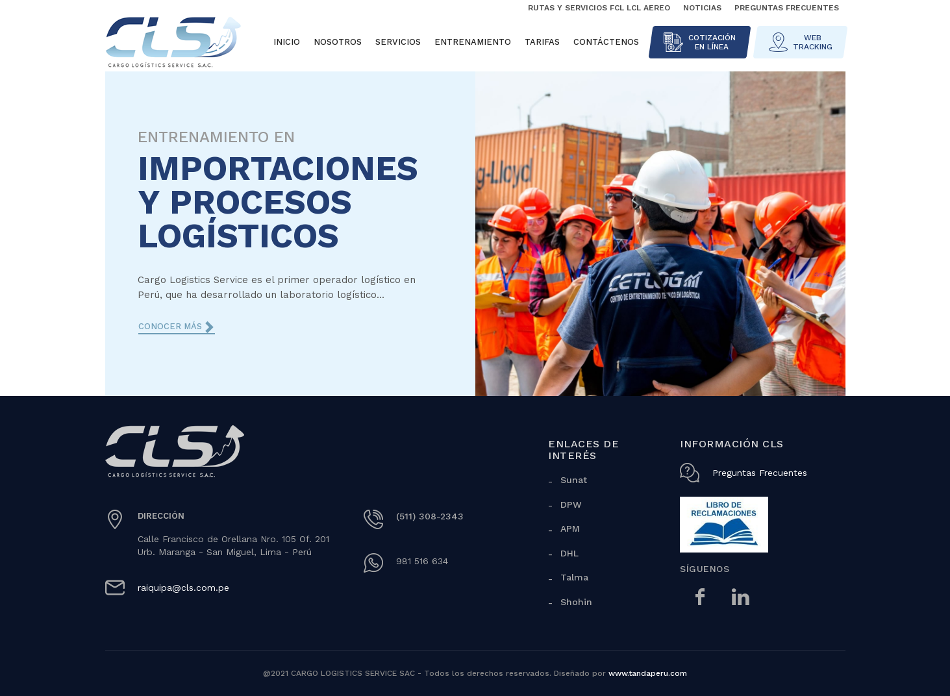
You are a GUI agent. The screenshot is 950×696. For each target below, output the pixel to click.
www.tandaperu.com (647, 673)
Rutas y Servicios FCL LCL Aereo (599, 7)
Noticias (702, 7)
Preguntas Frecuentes (786, 7)
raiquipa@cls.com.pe (183, 587)
